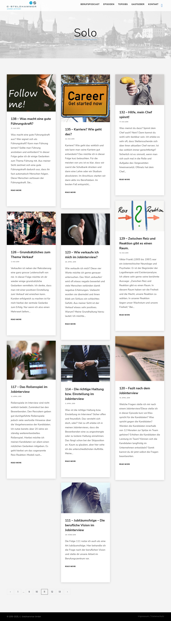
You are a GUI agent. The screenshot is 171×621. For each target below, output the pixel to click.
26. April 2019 (70, 262)
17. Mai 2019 (123, 122)
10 (37, 591)
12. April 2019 (16, 396)
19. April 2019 (124, 398)
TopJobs (123, 4)
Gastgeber (137, 4)
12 (52, 591)
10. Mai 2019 (123, 253)
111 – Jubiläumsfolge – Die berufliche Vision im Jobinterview (85, 525)
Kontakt (153, 4)
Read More (16, 190)
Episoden (108, 4)
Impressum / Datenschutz (151, 616)
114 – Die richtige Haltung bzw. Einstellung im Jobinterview (84, 394)
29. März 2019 (70, 535)
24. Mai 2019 (69, 139)
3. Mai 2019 (15, 262)
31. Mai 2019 (15, 128)
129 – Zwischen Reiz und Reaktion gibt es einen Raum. (137, 243)
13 (60, 591)
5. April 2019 (70, 403)
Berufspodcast (90, 4)
